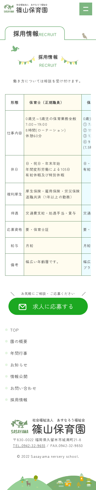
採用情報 (19, 400)
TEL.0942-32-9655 (29, 445)
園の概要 (19, 341)
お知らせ (19, 365)
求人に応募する (53, 306)
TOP (14, 330)
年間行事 (19, 353)
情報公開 (19, 376)
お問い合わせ (23, 388)
